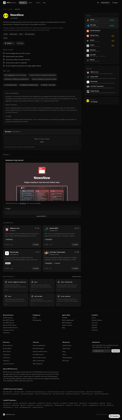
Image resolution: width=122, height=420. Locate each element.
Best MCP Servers (8, 320)
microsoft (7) (63, 403)
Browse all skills (76, 276)
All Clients (95, 330)
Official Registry (67, 357)
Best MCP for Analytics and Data (56, 392)
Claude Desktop (97, 320)
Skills (31, 3)
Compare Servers (8, 330)
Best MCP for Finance (58, 394)
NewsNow (23, 203)
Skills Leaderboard (68, 320)
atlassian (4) (69, 405)
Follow (20, 43)
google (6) (102, 403)
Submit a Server (67, 325)
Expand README (42, 216)
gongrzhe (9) (32, 403)
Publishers (6, 361)
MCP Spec (66, 361)
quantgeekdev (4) (93, 405)
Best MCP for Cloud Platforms (95, 392)
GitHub (9, 43)
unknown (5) (39, 405)
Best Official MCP (7, 392)
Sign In (115, 2)
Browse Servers (8, 345)
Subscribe (116, 351)
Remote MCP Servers (9, 325)
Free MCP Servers (8, 323)
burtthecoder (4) (7, 407)
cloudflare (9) (41, 403)
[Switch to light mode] (98, 2)
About (64, 354)
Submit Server (105, 2)
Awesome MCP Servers (10, 327)
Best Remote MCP (19, 392)
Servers (23, 3)
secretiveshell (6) (93, 403)
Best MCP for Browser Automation (76, 392)
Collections (6, 332)
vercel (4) (84, 405)
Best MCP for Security (87, 394)
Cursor (94, 318)
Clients (38, 3)
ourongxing (13, 18)
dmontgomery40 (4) (25, 407)
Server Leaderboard (39, 345)
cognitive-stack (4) (38, 407)
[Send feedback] (114, 416)
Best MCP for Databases (27, 394)
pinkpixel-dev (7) (73, 403)
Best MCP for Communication (11, 394)
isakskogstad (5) (48, 405)
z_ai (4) (16, 407)
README (7, 155)
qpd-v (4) (102, 405)
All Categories (37, 320)
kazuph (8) (56, 403)
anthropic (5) (6, 405)
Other (34, 318)
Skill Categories (67, 323)
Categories (6, 354)
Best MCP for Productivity (73, 394)
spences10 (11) (23, 403)
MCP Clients (7, 351)
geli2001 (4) (110, 405)
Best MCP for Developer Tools (43, 394)
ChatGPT (94, 327)
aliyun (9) (48, 403)
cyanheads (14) (7, 403)
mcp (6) (108, 403)
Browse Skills (7, 348)
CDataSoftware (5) (59, 405)
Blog (44, 3)
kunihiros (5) (30, 405)
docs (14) (15, 403)
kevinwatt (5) (15, 405)
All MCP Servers (8, 318)
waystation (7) (83, 403)
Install (35, 244)
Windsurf (94, 325)
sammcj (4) (77, 405)
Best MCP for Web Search (102, 394)
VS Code (94, 323)
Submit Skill (66, 348)
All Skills (64, 318)
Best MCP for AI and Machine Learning (35, 392)
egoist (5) (23, 405)
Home (4, 9)
